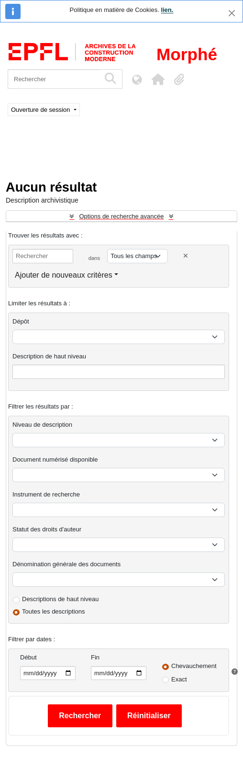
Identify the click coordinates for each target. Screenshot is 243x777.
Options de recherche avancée (121, 216)
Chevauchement (194, 665)
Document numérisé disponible (55, 459)
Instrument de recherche (46, 494)
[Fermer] (232, 13)
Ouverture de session (41, 109)
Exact (179, 679)
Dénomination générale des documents (66, 564)
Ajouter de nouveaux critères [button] (63, 275)
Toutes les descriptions (53, 611)
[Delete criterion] (185, 255)
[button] (157, 79)
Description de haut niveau (49, 356)
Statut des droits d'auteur (46, 529)
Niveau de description (42, 424)
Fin (95, 657)
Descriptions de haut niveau (60, 599)
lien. (167, 9)
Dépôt (20, 321)
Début (28, 657)
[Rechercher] (54, 79)
